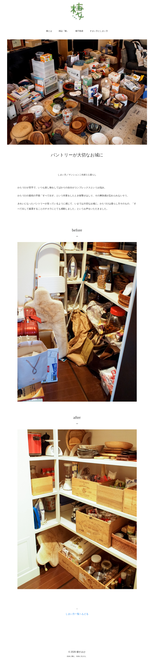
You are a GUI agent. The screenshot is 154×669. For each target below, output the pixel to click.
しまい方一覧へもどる (77, 614)
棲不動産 (79, 31)
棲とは (49, 31)
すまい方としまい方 (99, 31)
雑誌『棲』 (64, 31)
